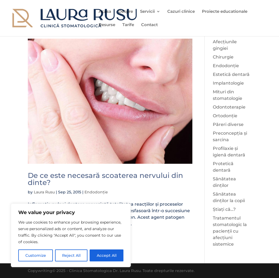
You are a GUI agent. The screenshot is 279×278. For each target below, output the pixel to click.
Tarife (128, 25)
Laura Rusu (44, 192)
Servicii (147, 12)
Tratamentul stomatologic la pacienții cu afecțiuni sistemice (230, 231)
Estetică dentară (231, 74)
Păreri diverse (228, 124)
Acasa (105, 12)
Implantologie (228, 83)
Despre (125, 12)
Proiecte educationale (224, 12)
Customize (35, 255)
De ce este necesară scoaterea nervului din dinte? (105, 179)
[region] (71, 235)
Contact (149, 25)
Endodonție (96, 192)
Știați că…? (224, 209)
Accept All (107, 255)
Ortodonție (225, 115)
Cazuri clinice (181, 12)
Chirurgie (223, 57)
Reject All (71, 255)
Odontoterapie (229, 107)
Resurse (107, 25)
